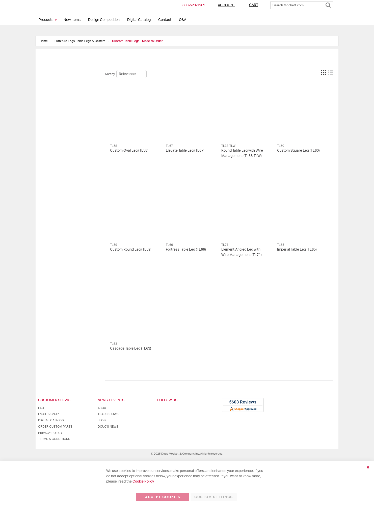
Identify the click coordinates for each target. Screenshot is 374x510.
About (103, 408)
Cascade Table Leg (130, 348)
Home (44, 41)
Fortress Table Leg (186, 249)
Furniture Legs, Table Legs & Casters (80, 41)
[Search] (328, 4)
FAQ (41, 408)
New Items (72, 20)
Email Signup (48, 414)
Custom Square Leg (298, 150)
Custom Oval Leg (129, 150)
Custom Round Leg (130, 249)
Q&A (182, 20)
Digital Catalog (139, 20)
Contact (164, 20)
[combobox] (301, 5)
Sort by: (110, 74)
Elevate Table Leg (185, 150)
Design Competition (104, 20)
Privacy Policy (50, 432)
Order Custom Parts (55, 426)
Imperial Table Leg (297, 249)
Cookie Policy (143, 481)
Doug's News (108, 426)
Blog (102, 420)
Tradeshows (108, 414)
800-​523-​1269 (193, 5)
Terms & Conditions (54, 438)
